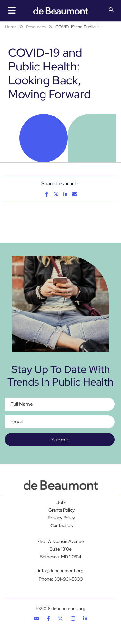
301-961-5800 (68, 579)
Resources (36, 27)
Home (10, 27)
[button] (111, 10)
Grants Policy (61, 510)
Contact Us (61, 525)
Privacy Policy (61, 517)
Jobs (61, 502)
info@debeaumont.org (60, 570)
